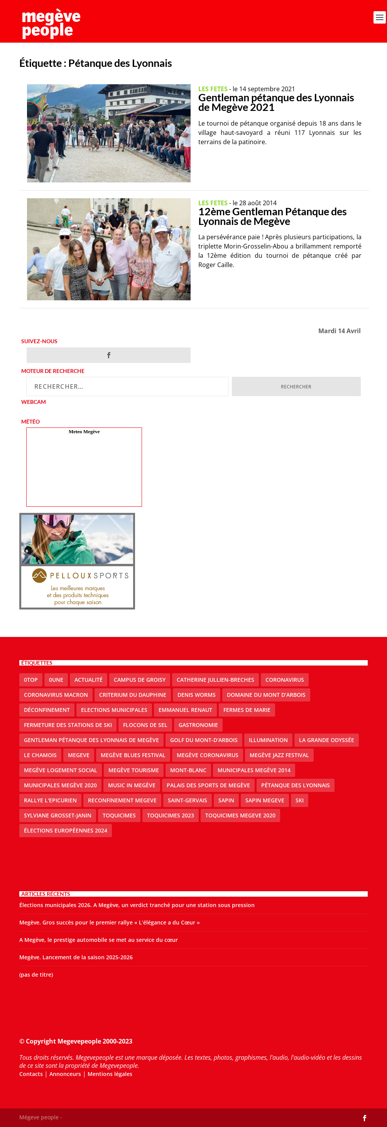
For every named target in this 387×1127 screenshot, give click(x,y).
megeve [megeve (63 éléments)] (79, 755)
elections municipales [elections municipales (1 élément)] (114, 709)
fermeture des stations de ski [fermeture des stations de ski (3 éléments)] (68, 725)
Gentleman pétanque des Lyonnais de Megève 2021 (276, 102)
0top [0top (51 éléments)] (31, 679)
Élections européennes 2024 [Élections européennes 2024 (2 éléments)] (65, 830)
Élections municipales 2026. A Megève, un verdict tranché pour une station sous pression (137, 905)
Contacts (31, 1074)
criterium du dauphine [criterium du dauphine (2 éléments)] (132, 694)
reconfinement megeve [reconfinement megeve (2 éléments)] (122, 800)
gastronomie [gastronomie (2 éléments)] (198, 725)
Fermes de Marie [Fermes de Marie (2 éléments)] (246, 709)
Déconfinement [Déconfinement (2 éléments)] (47, 709)
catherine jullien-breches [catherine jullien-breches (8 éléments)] (215, 679)
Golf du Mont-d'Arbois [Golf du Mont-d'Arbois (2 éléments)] (204, 740)
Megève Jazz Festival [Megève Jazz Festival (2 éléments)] (279, 755)
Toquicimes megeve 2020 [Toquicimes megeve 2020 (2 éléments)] (240, 815)
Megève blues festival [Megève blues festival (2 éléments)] (133, 755)
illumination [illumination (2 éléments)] (268, 740)
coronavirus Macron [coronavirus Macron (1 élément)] (56, 694)
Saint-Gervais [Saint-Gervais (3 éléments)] (187, 800)
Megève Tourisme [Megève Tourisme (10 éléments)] (133, 770)
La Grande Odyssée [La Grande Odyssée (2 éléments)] (326, 740)
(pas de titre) (36, 974)
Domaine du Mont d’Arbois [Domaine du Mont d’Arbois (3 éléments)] (266, 694)
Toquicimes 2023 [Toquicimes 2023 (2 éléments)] (170, 815)
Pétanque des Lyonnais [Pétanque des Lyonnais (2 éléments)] (295, 785)
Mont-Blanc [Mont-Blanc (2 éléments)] (188, 770)
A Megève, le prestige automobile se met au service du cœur (98, 939)
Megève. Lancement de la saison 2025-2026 (76, 957)
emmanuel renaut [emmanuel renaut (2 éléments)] (185, 709)
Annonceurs (65, 1074)
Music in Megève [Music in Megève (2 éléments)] (131, 785)
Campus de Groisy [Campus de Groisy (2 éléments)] (140, 679)
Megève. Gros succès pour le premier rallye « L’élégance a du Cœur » (109, 922)
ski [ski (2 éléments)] (300, 800)
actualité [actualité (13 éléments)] (88, 679)
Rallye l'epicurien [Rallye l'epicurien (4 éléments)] (50, 800)
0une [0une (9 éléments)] (56, 679)
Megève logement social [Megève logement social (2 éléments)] (60, 770)
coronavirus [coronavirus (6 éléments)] (284, 679)
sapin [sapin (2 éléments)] (226, 800)
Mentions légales (110, 1074)
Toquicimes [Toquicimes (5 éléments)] (119, 815)
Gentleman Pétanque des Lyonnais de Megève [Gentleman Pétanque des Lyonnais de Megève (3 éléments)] (91, 740)
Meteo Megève (84, 431)
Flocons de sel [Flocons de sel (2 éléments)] (145, 725)
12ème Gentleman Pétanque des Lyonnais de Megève (272, 216)
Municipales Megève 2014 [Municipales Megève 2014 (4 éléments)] (254, 770)
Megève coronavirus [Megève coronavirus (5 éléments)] (207, 755)
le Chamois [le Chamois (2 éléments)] (40, 755)
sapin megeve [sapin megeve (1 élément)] (264, 800)
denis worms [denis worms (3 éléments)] (196, 694)
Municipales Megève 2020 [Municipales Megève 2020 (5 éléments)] (60, 785)
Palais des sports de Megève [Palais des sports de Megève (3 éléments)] (208, 785)
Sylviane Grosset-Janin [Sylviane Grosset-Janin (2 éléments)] (57, 815)
